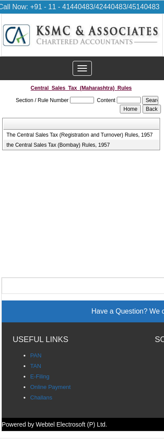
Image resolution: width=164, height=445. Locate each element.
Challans (41, 397)
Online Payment (50, 387)
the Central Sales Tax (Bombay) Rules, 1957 (58, 145)
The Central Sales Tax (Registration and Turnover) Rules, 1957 (80, 135)
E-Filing (39, 376)
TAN (35, 366)
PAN (36, 355)
